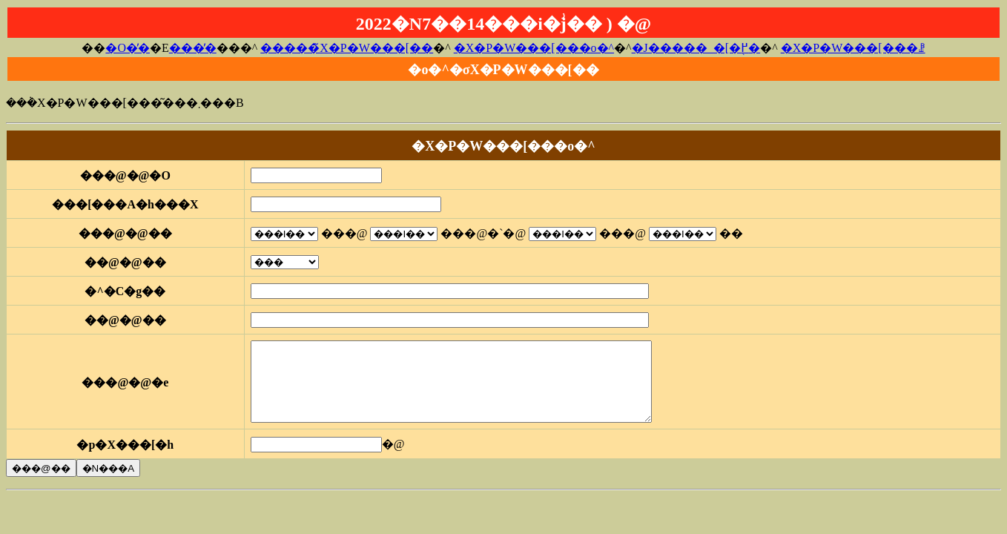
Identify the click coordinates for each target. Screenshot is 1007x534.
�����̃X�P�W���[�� (346, 48)
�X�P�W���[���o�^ (534, 48)
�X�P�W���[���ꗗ (853, 48)
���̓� (193, 48)
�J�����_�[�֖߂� (696, 48)
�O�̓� (127, 48)
